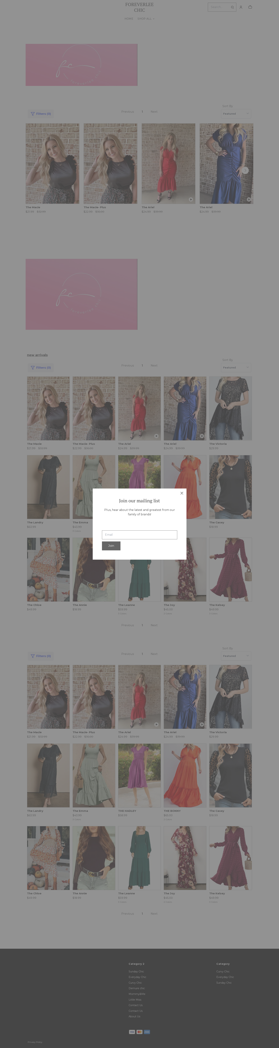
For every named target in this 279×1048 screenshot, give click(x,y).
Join (111, 545)
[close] (182, 493)
